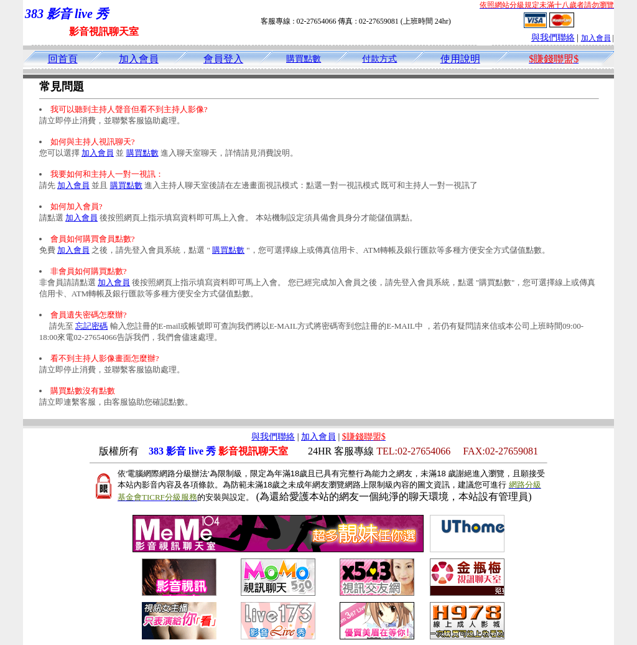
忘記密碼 (91, 326)
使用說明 (460, 59)
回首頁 (63, 59)
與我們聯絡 (553, 37)
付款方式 (379, 59)
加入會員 (596, 38)
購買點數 (303, 59)
